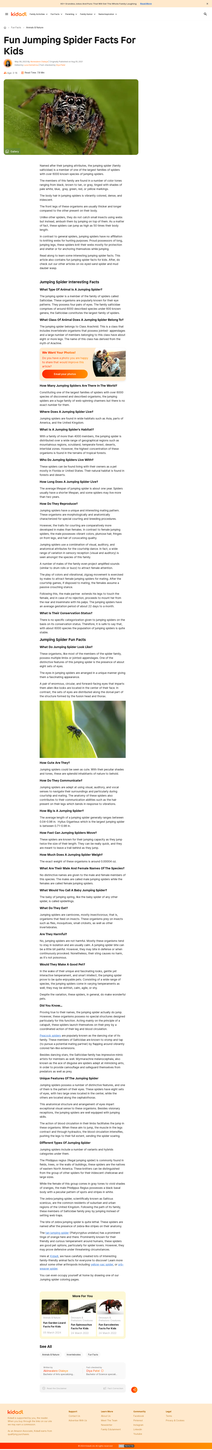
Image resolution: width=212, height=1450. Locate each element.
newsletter (106, 1426)
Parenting (69, 14)
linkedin (137, 1430)
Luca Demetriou (32, 66)
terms (169, 1417)
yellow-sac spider (102, 1265)
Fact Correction (115, 1389)
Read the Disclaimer (57, 1389)
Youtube (137, 1435)
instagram (138, 1426)
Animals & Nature (51, 1319)
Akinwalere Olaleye (41, 62)
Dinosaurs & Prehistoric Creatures (82, 1320)
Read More (152, 3)
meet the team (109, 1421)
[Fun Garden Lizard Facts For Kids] (55, 1308)
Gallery (15, 152)
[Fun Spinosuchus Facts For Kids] (82, 1308)
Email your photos (61, 375)
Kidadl (5, 27)
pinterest (138, 1421)
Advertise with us (78, 1421)
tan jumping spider (57, 1234)
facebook (138, 1417)
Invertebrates (74, 1355)
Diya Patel (62, 66)
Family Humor (86, 14)
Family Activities (37, 14)
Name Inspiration (106, 14)
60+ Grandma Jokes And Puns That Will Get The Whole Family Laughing (97, 3)
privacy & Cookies (175, 1421)
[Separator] (134, 1391)
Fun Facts (55, 14)
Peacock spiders (50, 1037)
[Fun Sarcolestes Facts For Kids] (110, 1308)
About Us (105, 1417)
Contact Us (74, 1417)
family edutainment (111, 1430)
